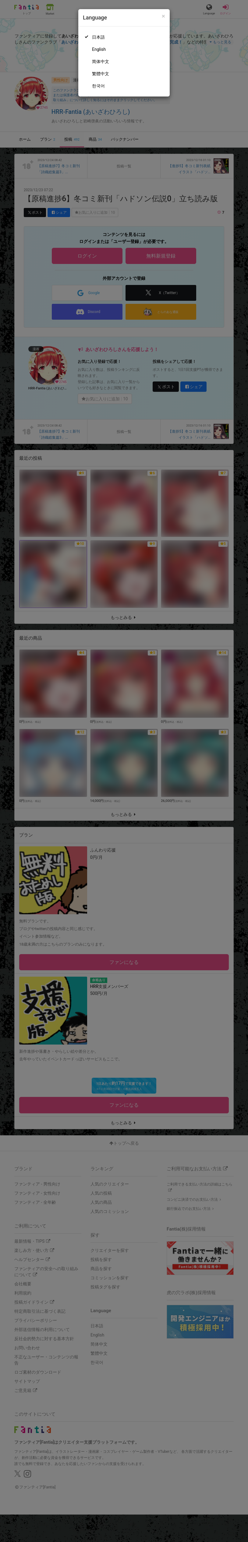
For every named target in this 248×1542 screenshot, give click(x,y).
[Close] (163, 16)
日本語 (98, 37)
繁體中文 (100, 73)
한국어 (98, 85)
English (99, 49)
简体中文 (100, 61)
